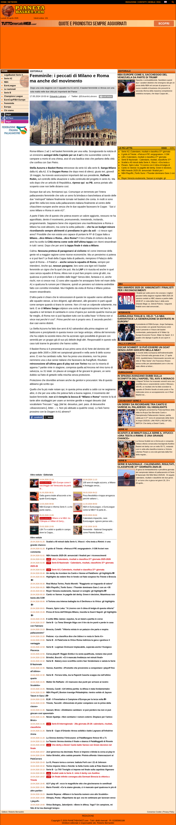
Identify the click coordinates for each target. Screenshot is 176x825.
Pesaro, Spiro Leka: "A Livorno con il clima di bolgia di (145, 165)
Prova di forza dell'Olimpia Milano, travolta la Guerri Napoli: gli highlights (81, 612)
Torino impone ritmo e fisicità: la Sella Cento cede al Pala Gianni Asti (79, 766)
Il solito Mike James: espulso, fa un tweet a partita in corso (74, 619)
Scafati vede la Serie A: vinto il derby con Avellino (73, 773)
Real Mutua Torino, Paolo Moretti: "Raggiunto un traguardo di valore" (79, 584)
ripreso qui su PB (82, 182)
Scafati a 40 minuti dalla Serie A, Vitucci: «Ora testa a (145, 162)
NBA (120, 284)
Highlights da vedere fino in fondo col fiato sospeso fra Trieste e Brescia (81, 577)
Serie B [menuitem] (6, 93)
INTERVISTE (124, 312)
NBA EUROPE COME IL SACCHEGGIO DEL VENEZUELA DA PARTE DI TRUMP (142, 76)
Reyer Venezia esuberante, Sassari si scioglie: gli (143, 178)
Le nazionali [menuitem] (9, 89)
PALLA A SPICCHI (127, 344)
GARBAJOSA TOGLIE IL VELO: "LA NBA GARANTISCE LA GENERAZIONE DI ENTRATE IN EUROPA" (146, 319)
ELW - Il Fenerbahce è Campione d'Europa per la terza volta (74, 699)
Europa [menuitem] (6, 107)
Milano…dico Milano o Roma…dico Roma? (54, 238)
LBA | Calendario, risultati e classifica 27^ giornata (143, 157)
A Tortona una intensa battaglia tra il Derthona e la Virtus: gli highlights (80, 601)
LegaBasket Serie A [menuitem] (12, 75)
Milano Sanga (51, 308)
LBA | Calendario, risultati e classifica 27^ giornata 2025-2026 (78, 559)
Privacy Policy (168, 812)
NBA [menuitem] (5, 82)
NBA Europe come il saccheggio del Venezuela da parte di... (55, 485)
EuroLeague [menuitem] (9, 85)
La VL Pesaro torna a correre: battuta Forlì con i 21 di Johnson (76, 762)
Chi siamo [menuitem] (8, 110)
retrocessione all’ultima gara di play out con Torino (59, 363)
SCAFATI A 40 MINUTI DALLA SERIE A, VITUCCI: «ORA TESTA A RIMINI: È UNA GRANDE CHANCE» (145, 436)
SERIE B (122, 460)
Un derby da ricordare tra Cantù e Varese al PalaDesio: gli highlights (79, 573)
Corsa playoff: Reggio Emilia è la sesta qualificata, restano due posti (79, 654)
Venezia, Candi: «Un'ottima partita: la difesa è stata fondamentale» (78, 689)
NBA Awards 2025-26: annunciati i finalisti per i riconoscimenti (76, 555)
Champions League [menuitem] (12, 96)
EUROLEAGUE (125, 372)
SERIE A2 (123, 429)
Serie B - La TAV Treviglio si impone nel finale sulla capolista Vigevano (80, 769)
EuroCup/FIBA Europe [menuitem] (13, 100)
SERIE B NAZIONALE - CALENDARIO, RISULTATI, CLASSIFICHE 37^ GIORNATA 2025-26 (146, 465)
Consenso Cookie (154, 812)
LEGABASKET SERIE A (129, 401)
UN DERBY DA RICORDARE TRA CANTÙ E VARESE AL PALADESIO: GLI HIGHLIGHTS (142, 405)
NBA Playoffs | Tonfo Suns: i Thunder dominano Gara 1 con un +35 (78, 587)
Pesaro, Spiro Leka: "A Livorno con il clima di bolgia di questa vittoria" (80, 608)
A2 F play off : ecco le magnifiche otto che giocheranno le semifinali (79, 783)
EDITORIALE (124, 71)
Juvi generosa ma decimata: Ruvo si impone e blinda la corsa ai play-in (80, 752)
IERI (172, 148)
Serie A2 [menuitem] (7, 78)
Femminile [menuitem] (8, 103)
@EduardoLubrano (88, 96)
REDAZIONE (88, 816)
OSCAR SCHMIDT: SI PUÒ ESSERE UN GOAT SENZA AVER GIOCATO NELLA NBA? (144, 348)
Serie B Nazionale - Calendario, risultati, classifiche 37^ (146, 160)
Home (5, 71)
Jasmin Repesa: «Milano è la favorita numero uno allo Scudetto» (77, 794)
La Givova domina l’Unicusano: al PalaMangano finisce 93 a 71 (76, 738)
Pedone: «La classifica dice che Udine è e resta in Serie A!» (74, 636)
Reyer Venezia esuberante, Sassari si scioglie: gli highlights (75, 591)
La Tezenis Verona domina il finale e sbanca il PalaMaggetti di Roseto (79, 741)
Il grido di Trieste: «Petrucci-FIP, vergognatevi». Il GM (145, 154)
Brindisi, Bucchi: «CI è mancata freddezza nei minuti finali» (74, 657)
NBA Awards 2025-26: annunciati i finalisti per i (142, 170)
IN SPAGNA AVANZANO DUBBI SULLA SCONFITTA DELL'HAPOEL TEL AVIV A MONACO (146, 377)
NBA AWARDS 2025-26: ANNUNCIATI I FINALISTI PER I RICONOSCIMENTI (146, 289)
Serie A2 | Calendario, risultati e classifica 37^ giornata (75, 570)
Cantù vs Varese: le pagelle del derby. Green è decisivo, (146, 168)
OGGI (164, 148)
